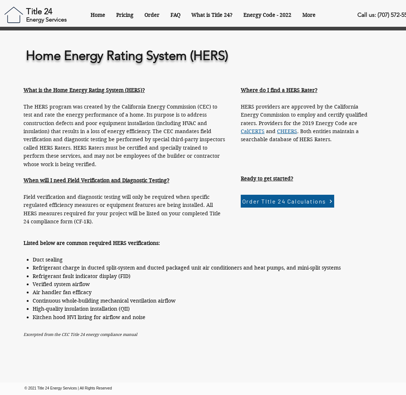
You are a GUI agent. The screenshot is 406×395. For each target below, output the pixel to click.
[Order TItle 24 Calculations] (287, 201)
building (88, 300)
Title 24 (39, 12)
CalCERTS (253, 131)
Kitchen (42, 317)
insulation (76, 309)
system (126, 267)
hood (59, 317)
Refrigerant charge (56, 267)
